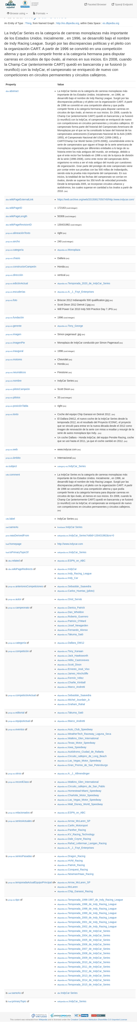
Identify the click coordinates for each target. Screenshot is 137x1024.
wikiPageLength (16, 216)
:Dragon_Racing (71, 856)
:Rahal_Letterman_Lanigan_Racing (82, 843)
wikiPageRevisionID (19, 224)
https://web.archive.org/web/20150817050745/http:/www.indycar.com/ (95, 199)
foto (11, 300)
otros (14, 773)
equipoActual (19, 721)
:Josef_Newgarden (72, 625)
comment (13, 474)
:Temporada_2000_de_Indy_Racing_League (87, 917)
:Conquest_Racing (72, 869)
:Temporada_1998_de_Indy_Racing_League (87, 908)
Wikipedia (43, 1019)
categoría (14, 249)
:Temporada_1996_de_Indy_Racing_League (87, 904)
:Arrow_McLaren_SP (73, 821)
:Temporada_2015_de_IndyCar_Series (83, 984)
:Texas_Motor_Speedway (76, 742)
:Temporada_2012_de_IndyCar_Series (83, 971)
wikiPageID (14, 207)
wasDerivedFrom (17, 535)
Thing (28, 23)
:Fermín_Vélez (70, 678)
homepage (13, 543)
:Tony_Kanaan (70, 651)
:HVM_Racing (70, 860)
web (12, 449)
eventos (16, 729)
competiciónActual (22, 695)
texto (12, 414)
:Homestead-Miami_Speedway (79, 790)
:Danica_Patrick (71, 607)
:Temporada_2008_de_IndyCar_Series (83, 953)
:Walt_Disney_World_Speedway (80, 804)
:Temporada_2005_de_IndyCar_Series (83, 939)
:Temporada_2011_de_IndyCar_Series (83, 966)
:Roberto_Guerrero (72, 616)
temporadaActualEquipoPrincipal (30, 882)
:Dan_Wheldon (70, 612)
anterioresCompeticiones (25, 586)
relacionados (19, 812)
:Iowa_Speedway (71, 747)
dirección (14, 275)
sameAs (12, 527)
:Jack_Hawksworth (72, 655)
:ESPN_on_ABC (71, 560)
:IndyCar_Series (71, 466)
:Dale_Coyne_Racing (74, 838)
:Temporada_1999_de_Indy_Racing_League (87, 913)
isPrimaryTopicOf (17, 552)
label (10, 518)
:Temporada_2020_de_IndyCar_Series (83, 283)
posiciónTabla (17, 405)
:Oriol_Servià (69, 599)
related (14, 560)
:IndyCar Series (69, 527)
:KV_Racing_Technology (76, 834)
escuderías (15, 291)
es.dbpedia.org (111, 23)
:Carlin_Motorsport (72, 825)
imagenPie (15, 342)
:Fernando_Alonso (72, 630)
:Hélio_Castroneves (73, 660)
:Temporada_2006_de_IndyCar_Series (83, 944)
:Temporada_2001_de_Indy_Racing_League (87, 922)
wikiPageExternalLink (19, 199)
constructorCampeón (21, 266)
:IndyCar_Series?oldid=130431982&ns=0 (85, 535)
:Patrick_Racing (71, 865)
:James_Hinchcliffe (72, 673)
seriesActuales (20, 821)
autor (14, 599)
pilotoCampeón (18, 389)
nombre (14, 380)
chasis (13, 258)
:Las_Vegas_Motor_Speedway (79, 760)
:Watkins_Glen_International (78, 738)
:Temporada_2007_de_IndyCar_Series (83, 948)
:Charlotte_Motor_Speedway (78, 795)
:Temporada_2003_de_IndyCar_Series (83, 931)
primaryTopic (17, 1001)
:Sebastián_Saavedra (74, 586)
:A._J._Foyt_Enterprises (75, 291)
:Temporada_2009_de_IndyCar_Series (83, 957)
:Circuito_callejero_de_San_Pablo (81, 786)
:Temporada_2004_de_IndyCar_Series (83, 935)
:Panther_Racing (71, 829)
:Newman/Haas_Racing (75, 874)
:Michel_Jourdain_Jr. (73, 699)
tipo (14, 899)
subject (11, 466)
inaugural (14, 351)
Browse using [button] (17, 13)
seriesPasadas (20, 856)
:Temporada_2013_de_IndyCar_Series (83, 975)
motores (14, 359)
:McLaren (67, 886)
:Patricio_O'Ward (71, 621)
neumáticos (16, 372)
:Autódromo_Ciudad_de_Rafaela (80, 751)
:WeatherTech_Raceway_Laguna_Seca (84, 733)
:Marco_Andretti (71, 686)
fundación (15, 317)
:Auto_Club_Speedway (75, 729)
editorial (16, 712)
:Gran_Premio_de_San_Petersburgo (82, 765)
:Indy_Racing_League (74, 573)
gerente (14, 325)
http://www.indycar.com (70, 543)
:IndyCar (67, 569)
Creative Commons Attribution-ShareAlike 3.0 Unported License (99, 1019)
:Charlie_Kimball (71, 682)
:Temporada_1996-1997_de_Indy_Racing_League (90, 899)
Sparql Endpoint (122, 4)
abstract (12, 91)
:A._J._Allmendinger (73, 773)
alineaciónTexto (18, 233)
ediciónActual (17, 283)
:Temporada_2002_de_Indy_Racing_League (87, 926)
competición (18, 651)
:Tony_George (70, 325)
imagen (13, 334)
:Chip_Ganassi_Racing (75, 891)
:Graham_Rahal (71, 704)
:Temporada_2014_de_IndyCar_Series (83, 980)
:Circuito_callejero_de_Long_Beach (82, 756)
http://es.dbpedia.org (67, 23)
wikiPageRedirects (20, 569)
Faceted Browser (95, 4)
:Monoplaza (68, 249)
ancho (13, 241)
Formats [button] (40, 13)
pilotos (13, 397)
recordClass (18, 781)
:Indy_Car (67, 578)
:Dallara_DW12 (70, 642)
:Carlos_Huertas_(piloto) (75, 590)
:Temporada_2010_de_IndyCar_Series (83, 962)
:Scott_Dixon (69, 664)
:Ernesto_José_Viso (73, 669)
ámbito (13, 457)
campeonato (18, 607)
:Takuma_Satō (70, 634)
